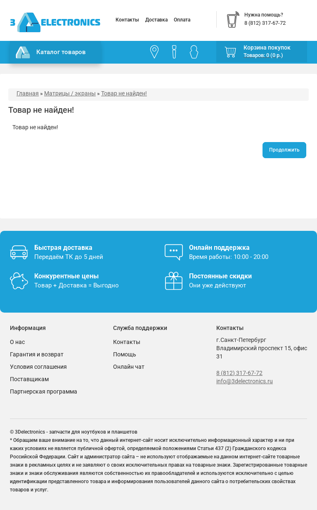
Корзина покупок (267, 47)
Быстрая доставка (63, 247)
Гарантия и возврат (37, 354)
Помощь (124, 354)
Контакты (127, 20)
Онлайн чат (128, 366)
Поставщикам (29, 379)
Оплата (182, 20)
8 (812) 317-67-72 (239, 373)
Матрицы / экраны (70, 93)
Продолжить (284, 150)
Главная (28, 93)
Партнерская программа (43, 391)
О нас (17, 342)
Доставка (156, 20)
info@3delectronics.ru (244, 381)
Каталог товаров (51, 52)
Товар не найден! (124, 93)
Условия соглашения (38, 366)
